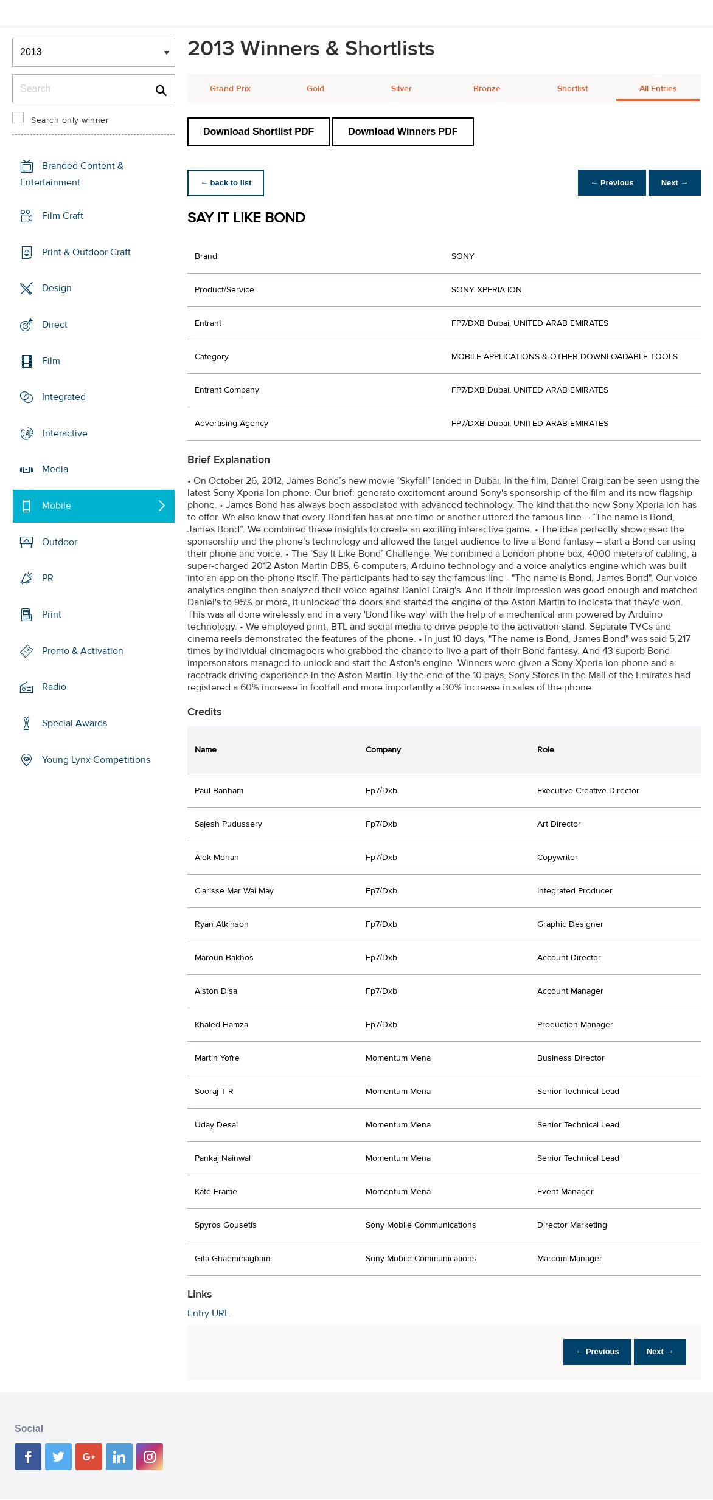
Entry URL (208, 1313)
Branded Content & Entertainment (71, 174)
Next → (672, 182)
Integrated (64, 397)
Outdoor (59, 542)
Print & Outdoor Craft (86, 252)
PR (48, 578)
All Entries (658, 88)
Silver (401, 88)
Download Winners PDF (402, 131)
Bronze (487, 88)
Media (55, 469)
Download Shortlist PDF (258, 131)
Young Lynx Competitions (96, 759)
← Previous (606, 182)
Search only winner (70, 120)
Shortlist (572, 88)
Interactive (65, 433)
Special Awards (74, 723)
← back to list (228, 182)
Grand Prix (230, 88)
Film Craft (62, 216)
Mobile (56, 506)
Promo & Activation (82, 651)
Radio (54, 687)
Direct (55, 324)
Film (51, 360)
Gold (315, 88)
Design (57, 288)
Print (51, 614)
